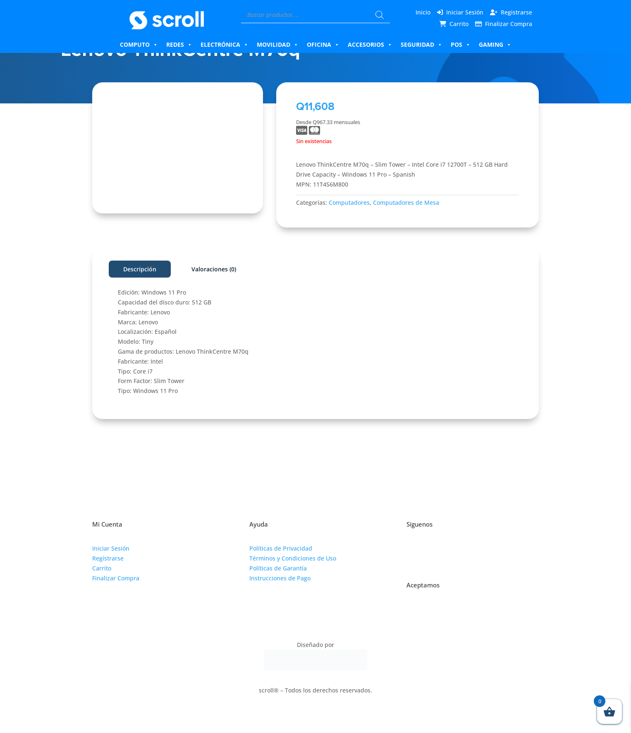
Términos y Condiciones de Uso (292, 558)
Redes (179, 44)
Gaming (495, 44)
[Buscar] (379, 15)
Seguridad (421, 44)
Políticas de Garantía (278, 568)
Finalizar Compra (508, 24)
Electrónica (225, 44)
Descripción (139, 269)
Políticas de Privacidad (280, 548)
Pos (461, 44)
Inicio (423, 12)
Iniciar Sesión (464, 12)
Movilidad (278, 44)
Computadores (349, 202)
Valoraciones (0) (213, 269)
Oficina (323, 44)
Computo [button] (139, 44)
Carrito (458, 24)
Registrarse (516, 12)
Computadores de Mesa (406, 202)
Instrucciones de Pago (280, 578)
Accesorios (370, 44)
